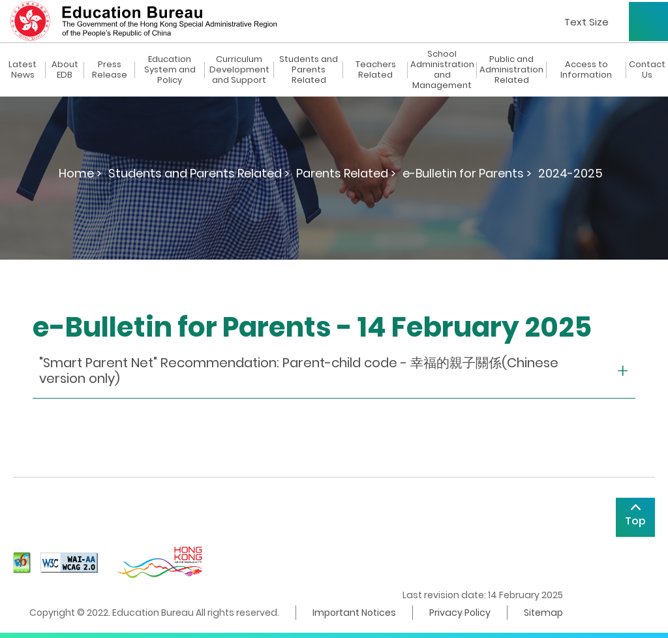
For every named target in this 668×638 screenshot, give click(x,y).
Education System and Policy (170, 69)
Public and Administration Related (511, 69)
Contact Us (647, 69)
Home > (80, 173)
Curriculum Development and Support (239, 69)
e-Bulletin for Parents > (467, 173)
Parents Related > (346, 173)
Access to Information (586, 69)
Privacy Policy (460, 612)
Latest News (22, 69)
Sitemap (543, 612)
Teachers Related (376, 69)
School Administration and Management (442, 70)
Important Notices (354, 612)
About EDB (65, 69)
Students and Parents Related (308, 69)
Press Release (109, 69)
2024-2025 (570, 173)
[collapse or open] (334, 371)
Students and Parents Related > (199, 173)
